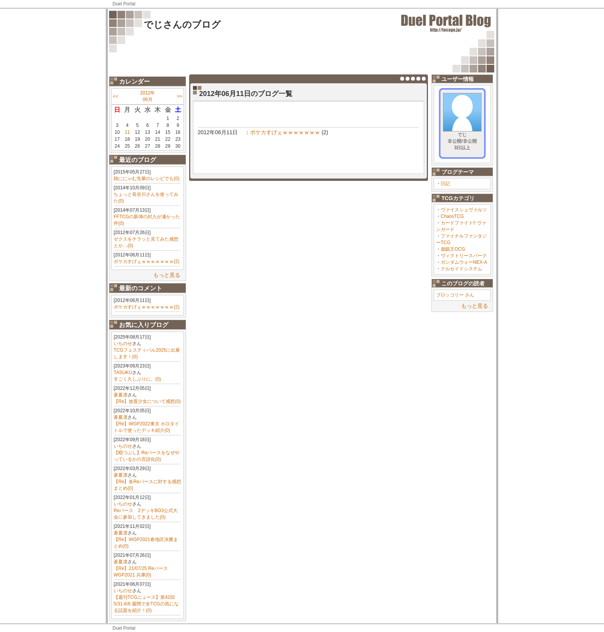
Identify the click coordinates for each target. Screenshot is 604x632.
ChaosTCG (452, 216)
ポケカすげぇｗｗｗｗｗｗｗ (285, 132)
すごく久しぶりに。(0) (137, 379)
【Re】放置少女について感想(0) (147, 401)
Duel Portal (123, 4)
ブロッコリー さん (455, 295)
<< (115, 96)
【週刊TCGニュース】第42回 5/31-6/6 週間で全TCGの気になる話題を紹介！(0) (146, 604)
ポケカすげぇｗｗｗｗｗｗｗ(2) (147, 261)
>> (179, 96)
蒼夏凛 (121, 395)
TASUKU (123, 372)
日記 (445, 183)
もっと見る (166, 275)
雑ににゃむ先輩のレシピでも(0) (147, 178)
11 (127, 132)
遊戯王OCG (453, 249)
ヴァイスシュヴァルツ (464, 209)
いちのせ (123, 343)
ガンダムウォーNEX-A (464, 262)
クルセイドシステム (461, 268)
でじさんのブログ (182, 24)
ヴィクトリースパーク (464, 255)
